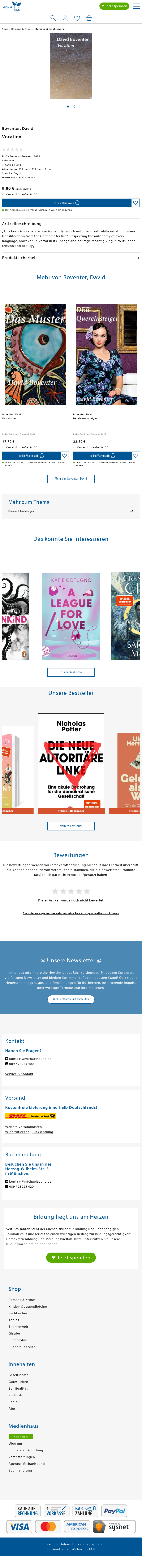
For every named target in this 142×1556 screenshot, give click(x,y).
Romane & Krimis (22, 1300)
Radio (13, 1402)
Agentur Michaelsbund (27, 1464)
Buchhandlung (20, 1470)
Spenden (21, 1437)
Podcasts (16, 1395)
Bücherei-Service (22, 1347)
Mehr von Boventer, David (71, 479)
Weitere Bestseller (71, 826)
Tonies (14, 1320)
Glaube (14, 1333)
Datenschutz (69, 1544)
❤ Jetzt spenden (114, 6)
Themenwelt (18, 1327)
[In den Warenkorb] (66, 203)
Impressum (48, 1544)
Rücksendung (42, 1132)
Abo (12, 1409)
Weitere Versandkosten (23, 1127)
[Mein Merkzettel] (77, 18)
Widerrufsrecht (17, 1132)
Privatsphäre (92, 1544)
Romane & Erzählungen (21, 511)
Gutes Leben (18, 1382)
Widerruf (79, 1549)
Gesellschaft (18, 1375)
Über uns (16, 1443)
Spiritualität (18, 1388)
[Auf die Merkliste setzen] (135, 203)
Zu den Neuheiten (71, 672)
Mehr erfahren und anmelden (71, 999)
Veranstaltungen (22, 1457)
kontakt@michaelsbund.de (30, 1059)
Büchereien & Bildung (26, 1450)
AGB (92, 1549)
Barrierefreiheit (59, 1549)
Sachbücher (18, 1313)
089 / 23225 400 (21, 1064)
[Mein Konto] (65, 18)
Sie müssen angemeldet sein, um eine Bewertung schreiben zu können (71, 913)
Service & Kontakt (19, 1074)
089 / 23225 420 (21, 1186)
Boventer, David (17, 128)
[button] (68, 106)
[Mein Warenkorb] (89, 18)
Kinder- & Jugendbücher (28, 1306)
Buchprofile (18, 1340)
